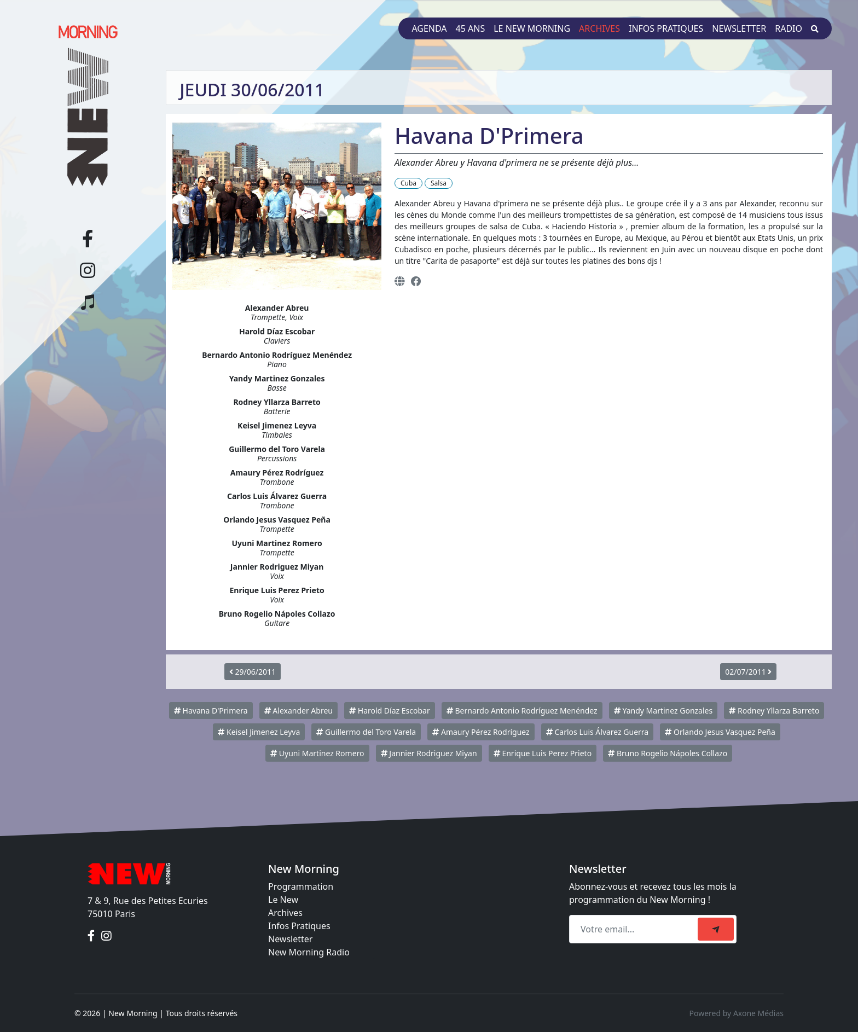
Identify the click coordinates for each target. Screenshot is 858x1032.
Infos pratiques (666, 28)
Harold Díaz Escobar (389, 710)
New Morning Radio (309, 952)
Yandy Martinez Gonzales (663, 710)
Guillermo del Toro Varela (366, 732)
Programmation (300, 886)
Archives (599, 28)
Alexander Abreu (298, 710)
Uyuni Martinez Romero (317, 753)
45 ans (470, 28)
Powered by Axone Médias (736, 1013)
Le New (283, 900)
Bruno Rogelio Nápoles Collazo (667, 753)
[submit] (716, 929)
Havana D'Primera (211, 710)
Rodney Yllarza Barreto (774, 710)
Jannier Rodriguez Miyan (429, 753)
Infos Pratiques (299, 926)
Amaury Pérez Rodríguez (480, 732)
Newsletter (739, 28)
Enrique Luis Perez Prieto (543, 753)
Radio (788, 28)
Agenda (429, 28)
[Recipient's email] (635, 929)
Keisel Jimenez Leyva (259, 732)
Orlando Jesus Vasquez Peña (720, 732)
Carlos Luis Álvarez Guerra (597, 732)
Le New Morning (532, 28)
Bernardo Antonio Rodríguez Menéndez (522, 710)
